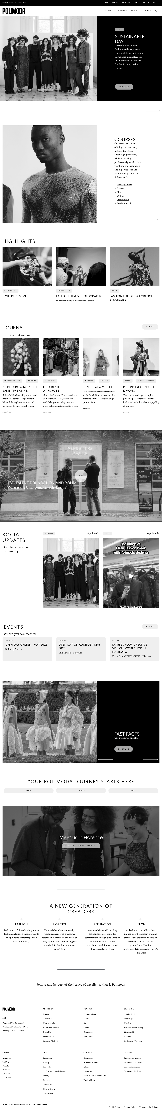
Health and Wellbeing (133, 1046)
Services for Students (133, 1067)
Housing (127, 1028)
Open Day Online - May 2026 (26, 649)
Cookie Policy (114, 1112)
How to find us (49, 1094)
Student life (130, 1013)
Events (46, 1019)
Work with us (89, 1085)
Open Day (47, 1037)
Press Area (88, 1076)
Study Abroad (124, 204)
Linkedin (6, 1078)
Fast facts (47, 1072)
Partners (46, 1085)
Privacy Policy (130, 1112)
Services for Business (132, 1076)
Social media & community (95, 1080)
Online (120, 196)
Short (120, 192)
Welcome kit (129, 1037)
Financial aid (48, 1041)
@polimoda (93, 538)
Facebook (7, 1082)
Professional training (132, 1063)
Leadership (47, 1063)
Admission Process (51, 1032)
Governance (48, 1098)
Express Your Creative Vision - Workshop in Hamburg (129, 652)
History (46, 1067)
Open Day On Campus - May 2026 (79, 650)
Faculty (46, 1080)
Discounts (128, 1041)
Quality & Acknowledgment (54, 1076)
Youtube (6, 1074)
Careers (128, 1057)
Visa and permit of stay (133, 1032)
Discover (19, 654)
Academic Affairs (91, 1067)
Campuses (47, 1089)
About (46, 1057)
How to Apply (49, 1028)
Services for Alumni (132, 1072)
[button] (156, 3)
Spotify (6, 1071)
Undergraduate (124, 185)
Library (87, 1072)
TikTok (6, 1067)
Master (120, 188)
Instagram (7, 1063)
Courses (88, 1013)
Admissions (49, 1013)
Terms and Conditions (148, 1112)
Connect (88, 1057)
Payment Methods (50, 1046)
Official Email (129, 1019)
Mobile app (129, 1023)
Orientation (123, 200)
